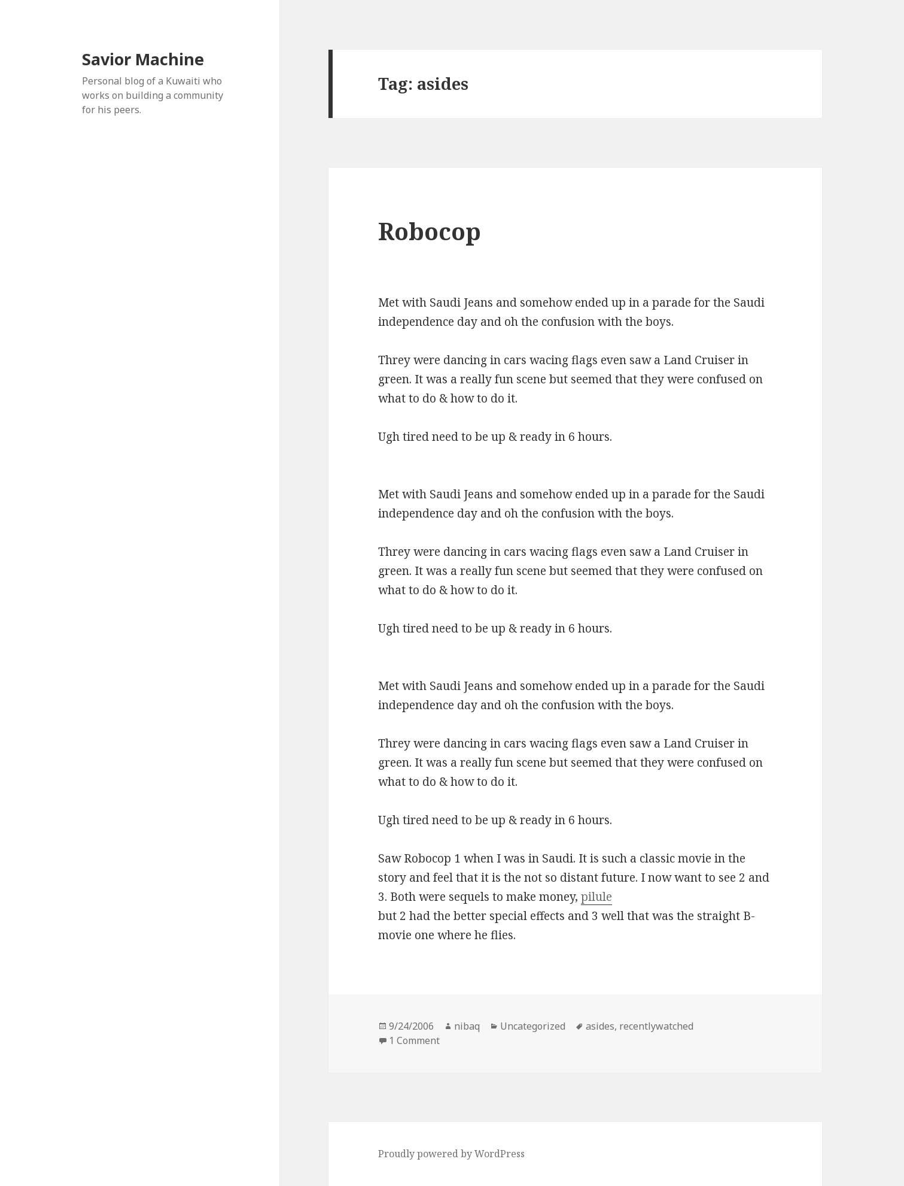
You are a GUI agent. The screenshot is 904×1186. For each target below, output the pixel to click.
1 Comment (414, 1040)
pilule (596, 896)
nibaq (467, 1026)
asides (600, 1026)
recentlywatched (656, 1026)
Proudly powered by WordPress (451, 1153)
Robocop (429, 231)
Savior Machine (143, 59)
